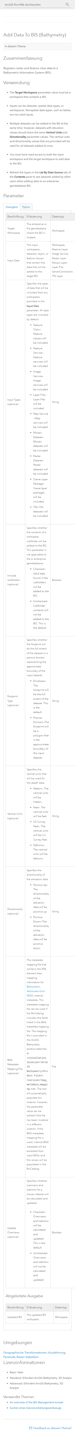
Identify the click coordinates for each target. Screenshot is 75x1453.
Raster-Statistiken (28, 1359)
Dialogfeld (12, 207)
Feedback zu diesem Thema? (52, 1430)
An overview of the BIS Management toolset (36, 1405)
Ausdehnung (56, 1355)
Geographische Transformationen (25, 1355)
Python (26, 207)
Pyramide (9, 1359)
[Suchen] (67, 4)
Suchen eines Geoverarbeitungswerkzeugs (35, 1410)
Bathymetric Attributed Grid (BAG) (36, 991)
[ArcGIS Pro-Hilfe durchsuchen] (34, 5)
